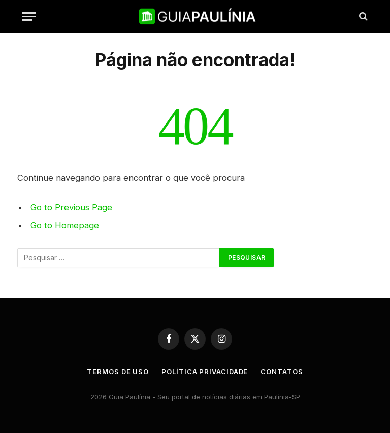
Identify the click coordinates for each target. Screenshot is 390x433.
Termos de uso (118, 371)
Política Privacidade (204, 371)
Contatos (282, 371)
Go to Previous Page (71, 207)
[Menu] (29, 16)
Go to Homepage (64, 225)
